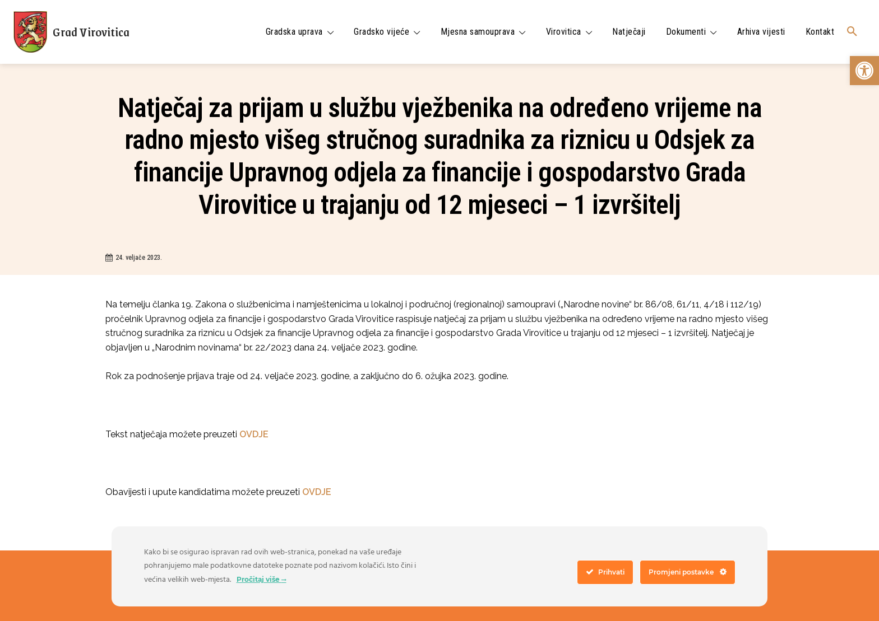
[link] (864, 70)
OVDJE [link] (254, 434)
